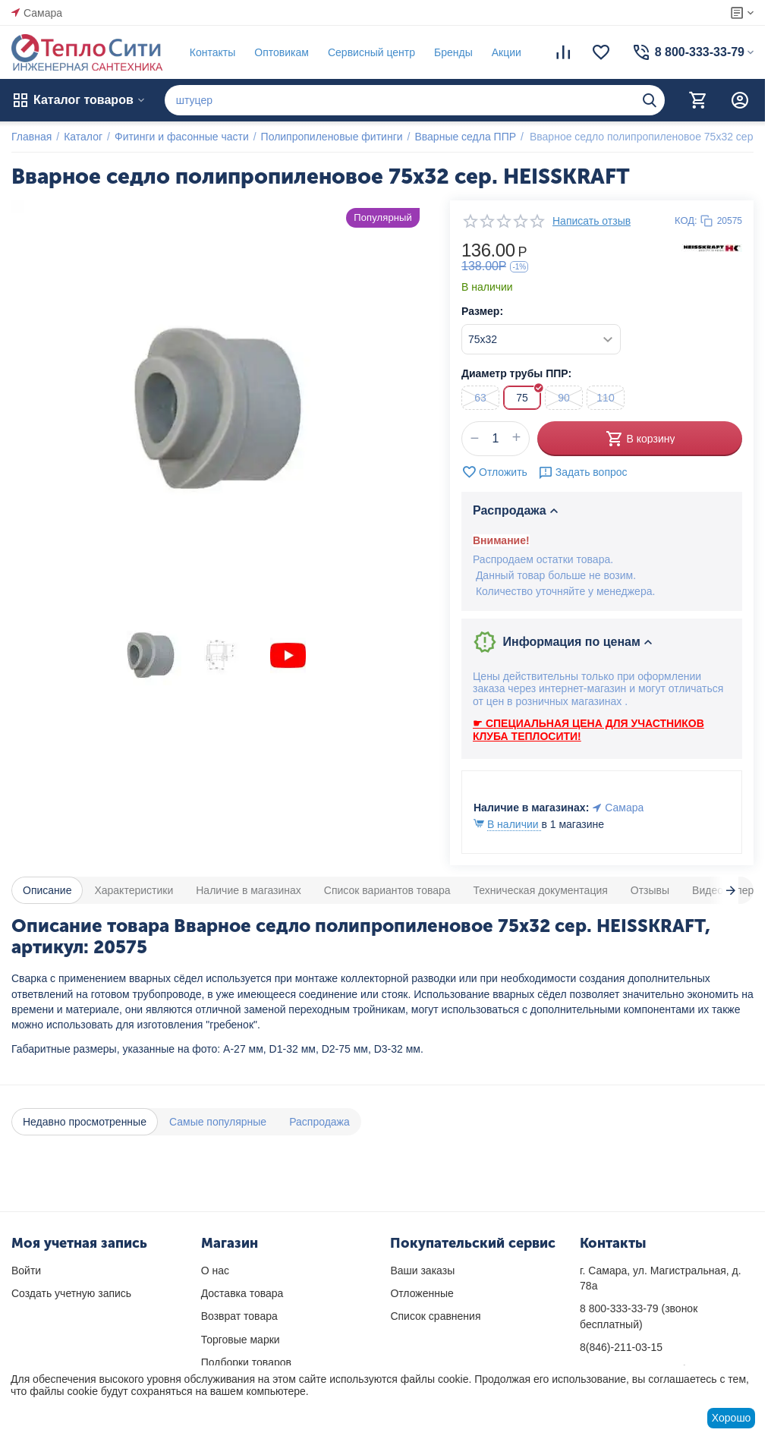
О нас (215, 1270)
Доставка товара (242, 1293)
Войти (26, 1270)
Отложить (494, 472)
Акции (506, 52)
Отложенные (421, 1293)
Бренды (453, 52)
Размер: (482, 311)
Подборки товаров (246, 1362)
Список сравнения (435, 1316)
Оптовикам (281, 52)
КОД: (686, 220)
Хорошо (731, 1418)
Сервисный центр (371, 52)
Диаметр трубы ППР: (516, 373)
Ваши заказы (422, 1270)
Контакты (212, 52)
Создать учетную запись (71, 1293)
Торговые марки (240, 1340)
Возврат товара (239, 1316)
